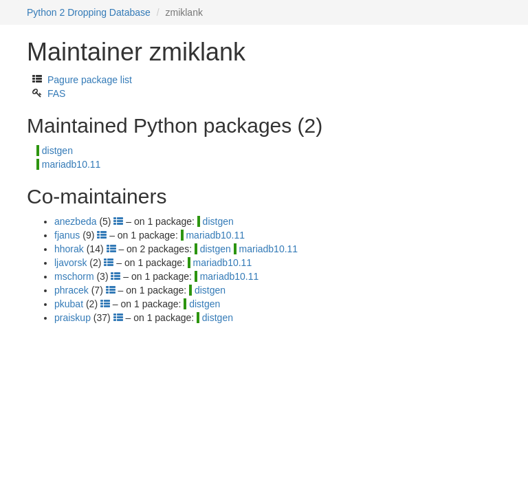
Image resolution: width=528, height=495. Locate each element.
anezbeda (75, 221)
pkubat (68, 303)
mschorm (74, 276)
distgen (57, 150)
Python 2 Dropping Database (89, 12)
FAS (56, 93)
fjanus (67, 235)
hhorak (69, 248)
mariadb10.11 (71, 164)
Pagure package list (89, 79)
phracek (71, 290)
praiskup (72, 317)
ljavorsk (70, 262)
